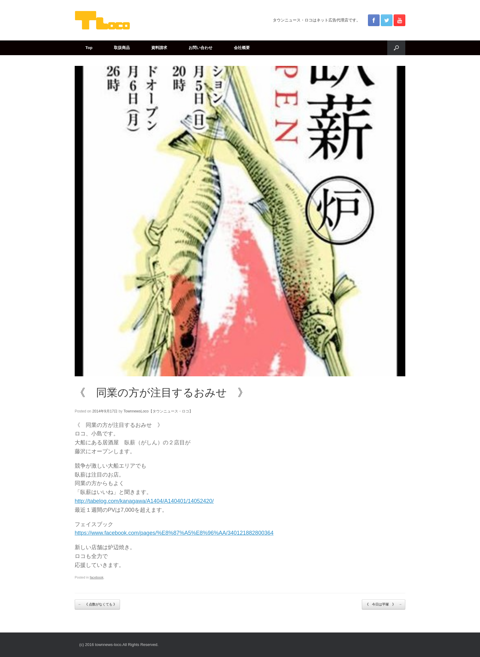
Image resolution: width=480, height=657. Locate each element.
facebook (96, 577)
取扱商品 (122, 47)
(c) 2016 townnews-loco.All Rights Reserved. (119, 644)
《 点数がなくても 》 (97, 605)
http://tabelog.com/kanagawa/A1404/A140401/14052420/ (144, 501)
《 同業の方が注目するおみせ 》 (161, 392)
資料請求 (159, 47)
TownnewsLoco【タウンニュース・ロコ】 (158, 411)
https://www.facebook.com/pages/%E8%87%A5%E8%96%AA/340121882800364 (174, 533)
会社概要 (242, 47)
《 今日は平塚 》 (383, 605)
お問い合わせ (200, 47)
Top (88, 47)
